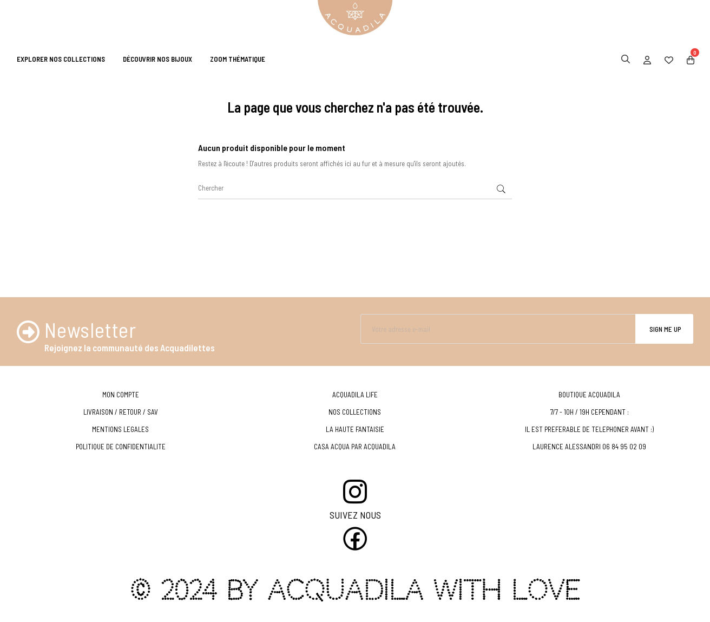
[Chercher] (355, 188)
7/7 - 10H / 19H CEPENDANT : (589, 412)
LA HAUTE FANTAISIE (355, 429)
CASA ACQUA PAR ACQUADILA (355, 446)
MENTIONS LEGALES (120, 429)
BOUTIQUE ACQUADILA (589, 394)
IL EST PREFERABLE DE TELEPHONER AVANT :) (589, 429)
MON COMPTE (120, 394)
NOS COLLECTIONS (354, 412)
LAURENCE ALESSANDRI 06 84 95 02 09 (589, 446)
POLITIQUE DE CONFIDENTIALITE (121, 446)
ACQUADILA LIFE (355, 394)
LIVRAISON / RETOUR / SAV (120, 412)
